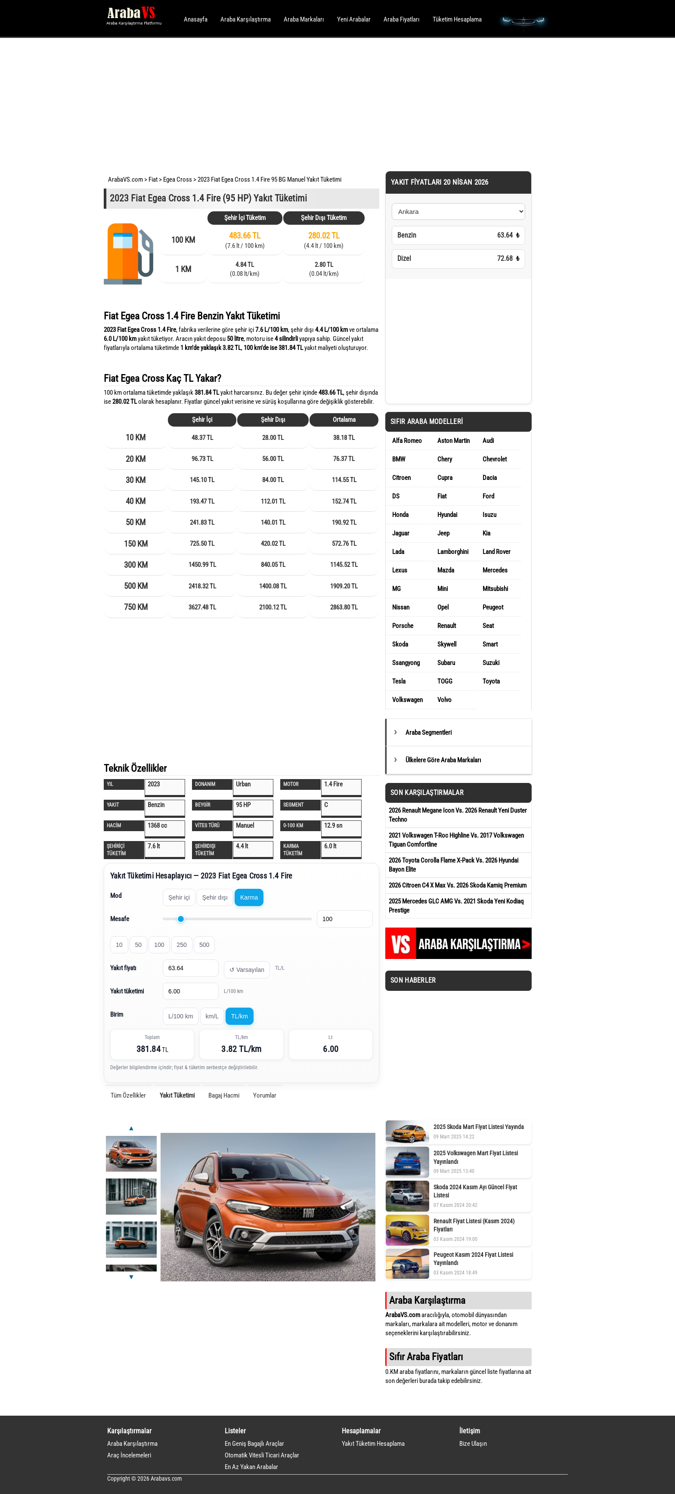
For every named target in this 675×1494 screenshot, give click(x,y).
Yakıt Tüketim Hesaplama (373, 1444)
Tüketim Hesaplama (457, 19)
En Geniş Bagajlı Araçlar (254, 1444)
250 (182, 944)
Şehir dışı (215, 897)
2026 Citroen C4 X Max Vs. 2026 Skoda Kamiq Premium (457, 885)
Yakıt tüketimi (127, 991)
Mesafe (119, 919)
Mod (115, 896)
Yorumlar (264, 1095)
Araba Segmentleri (429, 732)
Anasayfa (195, 19)
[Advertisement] (326, 103)
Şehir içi (179, 897)
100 (159, 944)
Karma (249, 897)
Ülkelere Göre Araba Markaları (443, 760)
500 (204, 944)
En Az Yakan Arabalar (251, 1467)
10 (119, 944)
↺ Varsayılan (246, 969)
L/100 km (180, 1016)
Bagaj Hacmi (223, 1095)
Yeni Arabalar (354, 19)
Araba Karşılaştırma (245, 19)
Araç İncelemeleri (129, 1455)
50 (138, 944)
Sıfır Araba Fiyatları (426, 1356)
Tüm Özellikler (128, 1095)
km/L (212, 1016)
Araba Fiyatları (402, 19)
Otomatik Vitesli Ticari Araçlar (262, 1455)
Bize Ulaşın (473, 1444)
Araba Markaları (304, 19)
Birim (116, 1014)
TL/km (239, 1016)
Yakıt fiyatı (123, 968)
